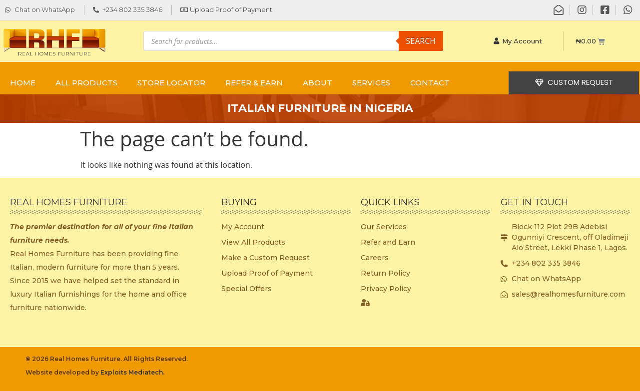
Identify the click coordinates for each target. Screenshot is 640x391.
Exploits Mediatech (131, 372)
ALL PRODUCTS (86, 82)
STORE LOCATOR (171, 82)
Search (421, 40)
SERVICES (371, 82)
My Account (518, 41)
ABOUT (317, 82)
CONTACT (430, 82)
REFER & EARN (254, 82)
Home (22, 82)
